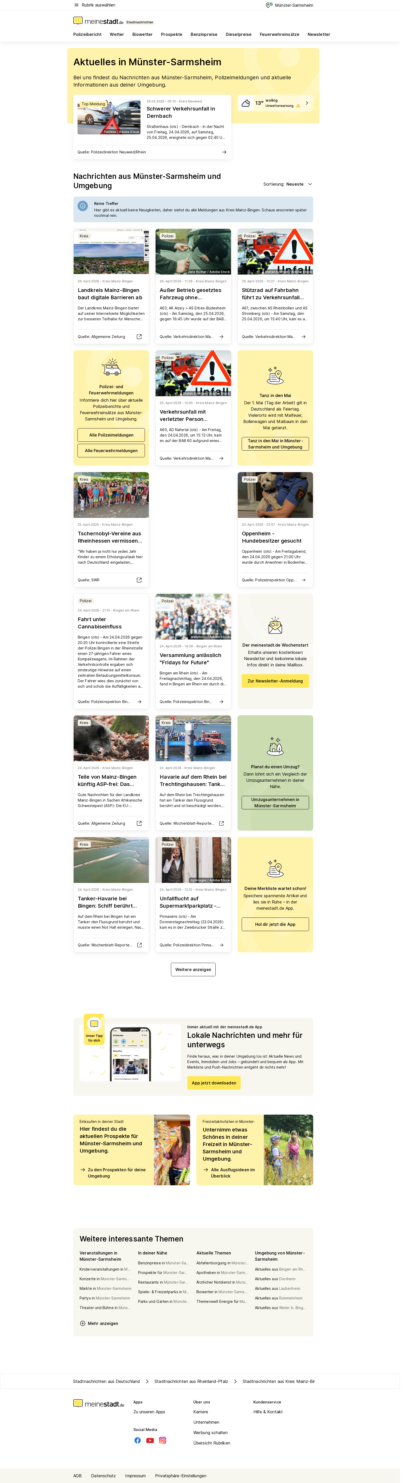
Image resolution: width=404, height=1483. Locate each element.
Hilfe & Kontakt (268, 1411)
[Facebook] (137, 1440)
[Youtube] (150, 1440)
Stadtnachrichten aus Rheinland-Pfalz (186, 1381)
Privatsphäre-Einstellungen (180, 1475)
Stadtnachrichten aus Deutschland (106, 1381)
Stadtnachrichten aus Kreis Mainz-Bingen (277, 1381)
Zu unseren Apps (149, 1411)
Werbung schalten (210, 1432)
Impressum (135, 1475)
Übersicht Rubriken (211, 1443)
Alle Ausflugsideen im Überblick (229, 1173)
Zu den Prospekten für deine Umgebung (113, 1173)
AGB (77, 1475)
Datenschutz (103, 1475)
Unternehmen (206, 1422)
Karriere (200, 1411)
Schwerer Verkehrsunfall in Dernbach (181, 112)
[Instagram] (162, 1440)
